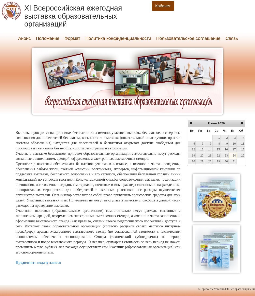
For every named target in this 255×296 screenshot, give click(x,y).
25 (242, 155)
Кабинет (163, 6)
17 (234, 149)
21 (209, 155)
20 (201, 155)
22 (218, 155)
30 (226, 161)
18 (242, 149)
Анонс (24, 38)
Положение (47, 38)
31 (234, 161)
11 (242, 143)
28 (209, 161)
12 (193, 149)
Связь (232, 38)
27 (201, 161)
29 (218, 161)
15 (218, 149)
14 (209, 149)
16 (226, 149)
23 (226, 155)
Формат (72, 38)
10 (234, 143)
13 (201, 149)
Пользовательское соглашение (188, 38)
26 (193, 161)
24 (234, 155)
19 (193, 155)
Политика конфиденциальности (118, 38)
